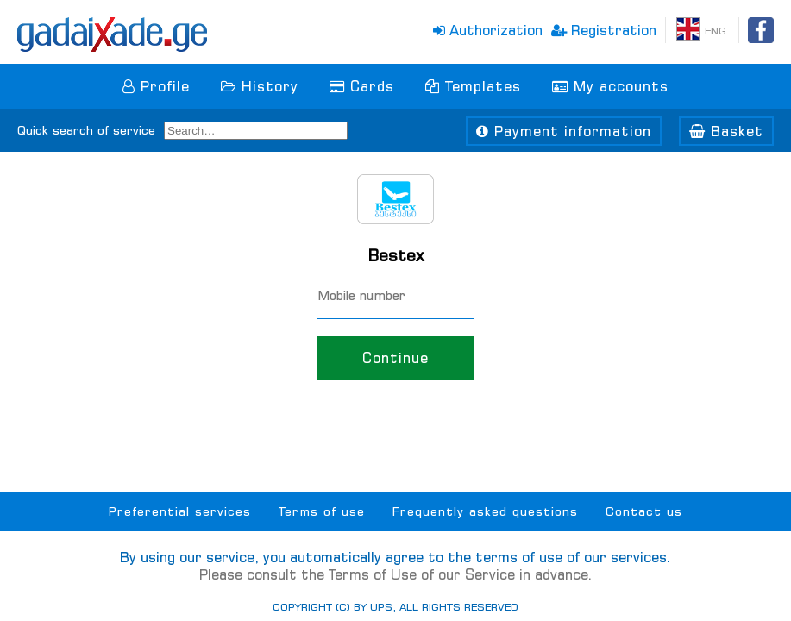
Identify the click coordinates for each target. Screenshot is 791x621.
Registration (603, 30)
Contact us (644, 511)
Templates (473, 86)
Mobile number (361, 295)
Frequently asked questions (485, 511)
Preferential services (180, 511)
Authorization (488, 30)
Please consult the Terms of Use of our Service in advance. (396, 574)
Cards (362, 86)
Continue (395, 358)
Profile (156, 86)
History (259, 86)
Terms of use (322, 511)
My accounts (610, 86)
